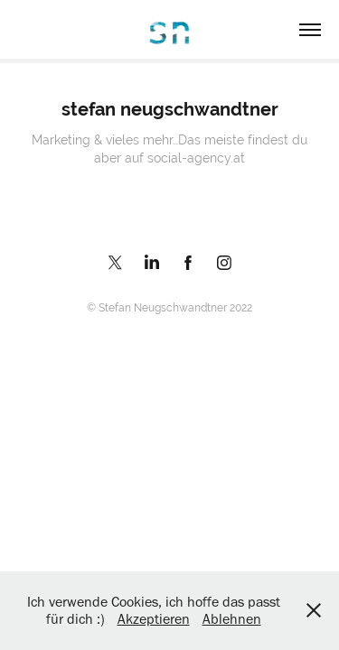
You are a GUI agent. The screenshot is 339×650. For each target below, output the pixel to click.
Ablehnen (231, 618)
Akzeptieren (154, 618)
